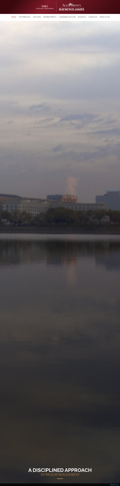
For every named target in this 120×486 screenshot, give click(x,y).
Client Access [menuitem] (104, 17)
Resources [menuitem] (82, 17)
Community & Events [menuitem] (67, 17)
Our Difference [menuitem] (25, 17)
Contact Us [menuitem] (92, 17)
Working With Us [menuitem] (49, 17)
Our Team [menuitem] (37, 17)
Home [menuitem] (14, 17)
